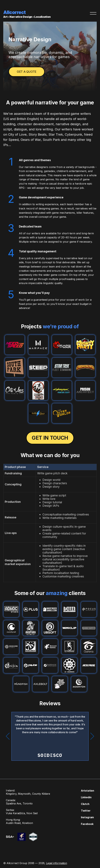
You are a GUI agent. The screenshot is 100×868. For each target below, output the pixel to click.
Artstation (85, 790)
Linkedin (84, 797)
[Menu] (93, 13)
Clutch (82, 804)
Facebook (84, 824)
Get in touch (50, 438)
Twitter (83, 810)
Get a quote (26, 71)
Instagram (85, 817)
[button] (92, 736)
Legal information (56, 859)
